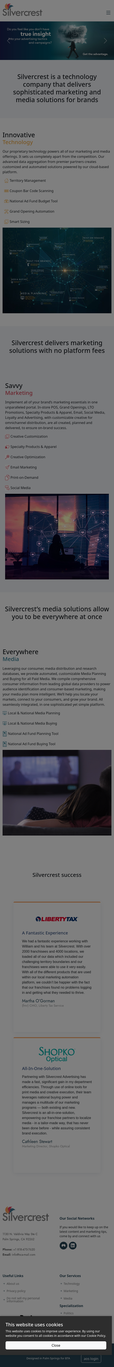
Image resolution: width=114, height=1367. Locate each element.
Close (56, 1345)
